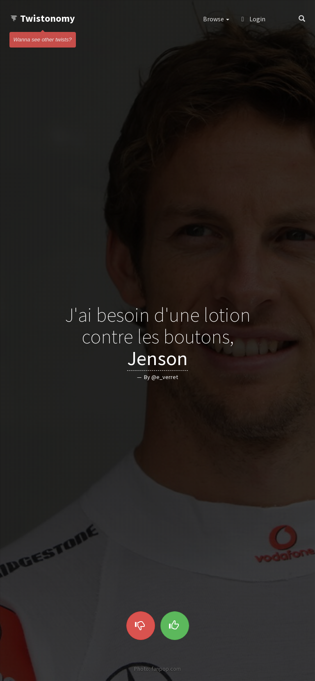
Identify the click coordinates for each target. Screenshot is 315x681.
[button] (282, 19)
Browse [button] (216, 19)
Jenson (157, 357)
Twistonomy (42, 18)
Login (253, 19)
